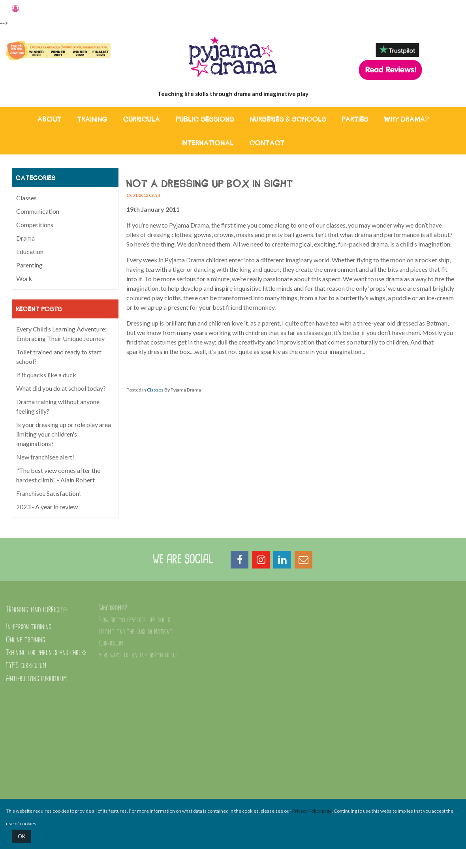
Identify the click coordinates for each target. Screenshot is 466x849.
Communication (37, 211)
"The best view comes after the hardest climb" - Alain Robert (58, 475)
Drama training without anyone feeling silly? (58, 406)
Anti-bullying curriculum (36, 678)
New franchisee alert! (45, 457)
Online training (25, 639)
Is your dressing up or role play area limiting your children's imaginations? (63, 434)
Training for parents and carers (46, 652)
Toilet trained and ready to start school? (58, 356)
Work (24, 278)
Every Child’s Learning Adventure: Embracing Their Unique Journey (61, 333)
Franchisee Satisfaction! (48, 493)
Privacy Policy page (312, 811)
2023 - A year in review (47, 506)
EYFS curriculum (26, 665)
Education (29, 251)
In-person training (28, 626)
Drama (25, 238)
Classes (155, 390)
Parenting (29, 265)
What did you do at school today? (61, 388)
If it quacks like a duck (46, 374)
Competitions (34, 224)
